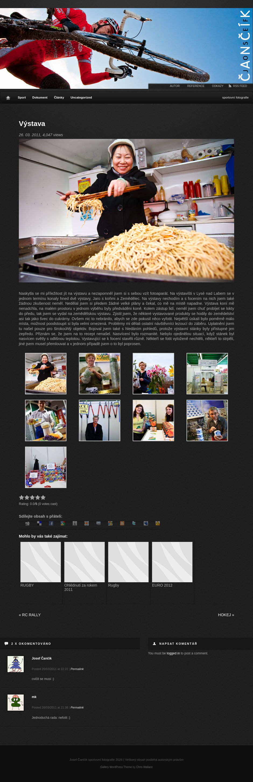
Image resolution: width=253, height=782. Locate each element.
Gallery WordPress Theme (116, 767)
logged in (173, 653)
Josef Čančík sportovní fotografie (126, 48)
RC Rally (30, 615)
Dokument (39, 97)
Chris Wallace (144, 767)
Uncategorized (81, 97)
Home (8, 96)
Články (59, 97)
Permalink (77, 669)
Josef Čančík (42, 658)
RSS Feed (240, 86)
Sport (22, 97)
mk (34, 697)
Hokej (226, 615)
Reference (196, 86)
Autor (175, 86)
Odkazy (218, 86)
